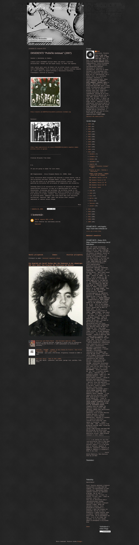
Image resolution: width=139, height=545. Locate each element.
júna (91, 193)
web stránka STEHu (96, 231)
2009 (90, 221)
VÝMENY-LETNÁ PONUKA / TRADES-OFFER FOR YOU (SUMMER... (99, 174)
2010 (90, 219)
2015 (90, 152)
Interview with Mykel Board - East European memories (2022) (56, 341)
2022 (90, 134)
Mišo (98, 51)
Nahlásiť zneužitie (93, 235)
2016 (90, 149)
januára (92, 206)
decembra (92, 154)
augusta (92, 164)
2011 (90, 216)
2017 (90, 147)
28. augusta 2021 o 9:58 (45, 219)
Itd (36, 219)
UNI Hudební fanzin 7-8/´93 (98, 177)
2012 (90, 214)
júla (91, 190)
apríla (91, 198)
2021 (90, 136)
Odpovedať (38, 224)
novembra (92, 156)
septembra (92, 161)
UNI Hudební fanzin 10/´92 (97, 185)
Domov (54, 255)
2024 (90, 129)
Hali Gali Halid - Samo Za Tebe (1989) (48, 358)
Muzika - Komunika (50, 8)
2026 (90, 124)
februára (92, 203)
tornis (88, 231)
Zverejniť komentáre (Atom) (51, 258)
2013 (90, 211)
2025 (90, 126)
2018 (90, 144)
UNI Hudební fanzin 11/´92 (97, 182)
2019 (90, 141)
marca (91, 200)
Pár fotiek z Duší (95, 187)
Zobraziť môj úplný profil (94, 116)
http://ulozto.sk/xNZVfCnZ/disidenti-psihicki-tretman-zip (51, 112)
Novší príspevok (36, 255)
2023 (90, 131)
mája (91, 195)
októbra (92, 159)
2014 (90, 209)
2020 (90, 139)
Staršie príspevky (74, 255)
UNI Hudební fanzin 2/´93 (97, 180)
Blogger (79, 541)
